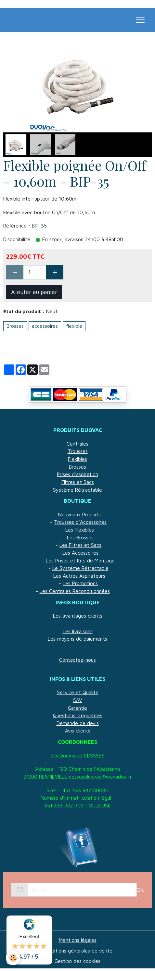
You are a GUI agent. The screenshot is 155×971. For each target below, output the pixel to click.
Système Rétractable (77, 490)
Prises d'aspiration (77, 474)
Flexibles (77, 459)
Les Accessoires (80, 553)
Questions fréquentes (77, 715)
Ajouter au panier (34, 292)
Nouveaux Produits (79, 514)
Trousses (78, 451)
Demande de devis (78, 723)
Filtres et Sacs (77, 482)
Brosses (15, 326)
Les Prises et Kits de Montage (80, 560)
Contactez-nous (77, 660)
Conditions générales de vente (77, 950)
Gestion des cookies (77, 961)
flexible (74, 326)
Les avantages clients (77, 616)
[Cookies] (13, 958)
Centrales (77, 444)
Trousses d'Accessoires (80, 522)
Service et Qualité (77, 692)
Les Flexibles (79, 530)
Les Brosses (80, 537)
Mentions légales (78, 940)
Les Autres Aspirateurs (79, 576)
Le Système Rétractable (80, 568)
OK (140, 889)
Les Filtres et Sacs (80, 545)
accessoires (45, 326)
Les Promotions (80, 583)
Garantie (77, 708)
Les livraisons (78, 631)
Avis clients (77, 730)
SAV (77, 700)
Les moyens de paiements (77, 639)
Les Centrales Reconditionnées (75, 591)
